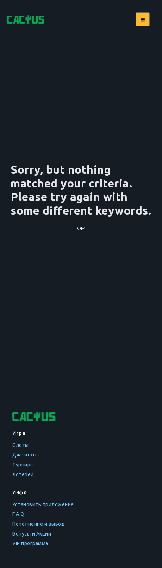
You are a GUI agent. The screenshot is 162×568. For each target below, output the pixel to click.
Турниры (23, 464)
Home (81, 228)
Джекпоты (25, 455)
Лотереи (23, 474)
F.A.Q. (19, 514)
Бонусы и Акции (31, 534)
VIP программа (30, 543)
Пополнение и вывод (38, 524)
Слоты (20, 445)
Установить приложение (43, 504)
